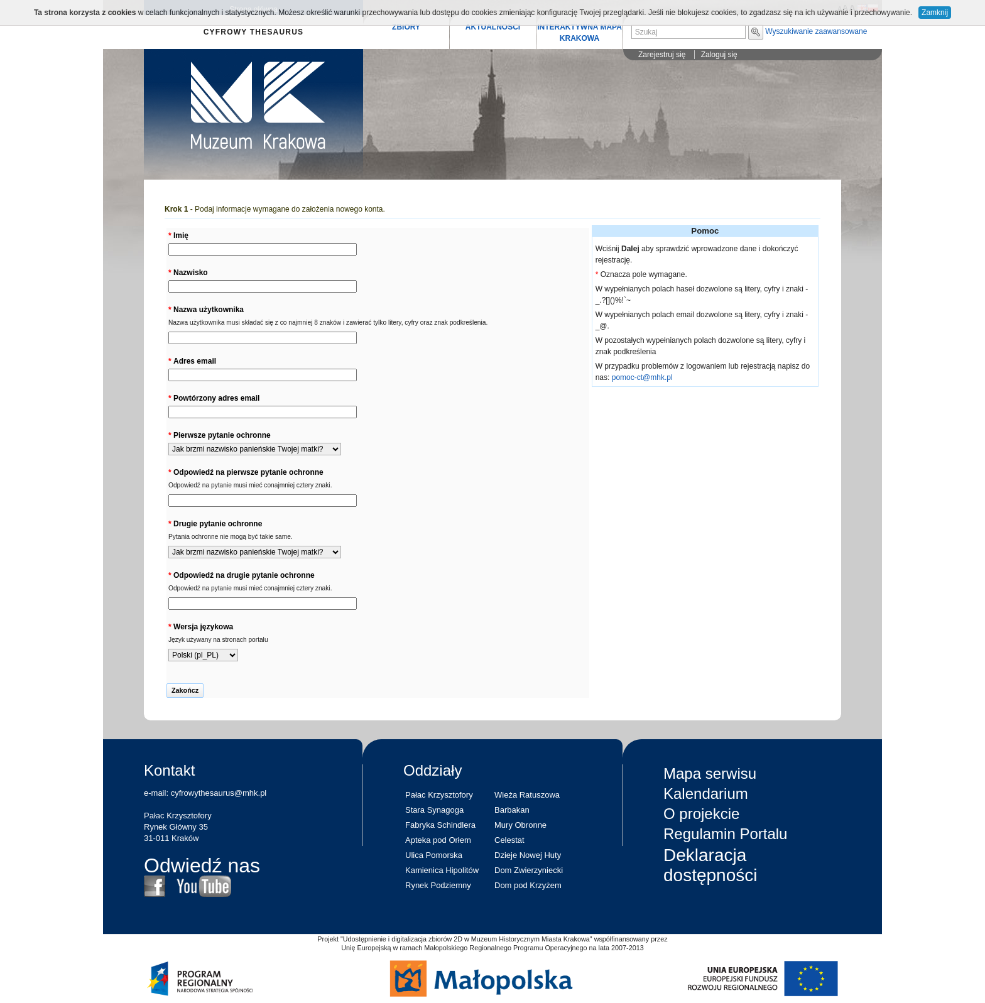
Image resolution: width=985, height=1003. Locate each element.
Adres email (194, 361)
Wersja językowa (203, 626)
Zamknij (935, 12)
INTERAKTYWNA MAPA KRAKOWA (579, 33)
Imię (180, 235)
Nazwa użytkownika (208, 309)
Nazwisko (190, 272)
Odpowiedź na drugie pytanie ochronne (244, 575)
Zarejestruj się (661, 54)
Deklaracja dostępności (710, 865)
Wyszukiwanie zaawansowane (816, 31)
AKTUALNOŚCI (492, 27)
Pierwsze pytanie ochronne (222, 435)
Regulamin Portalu (725, 833)
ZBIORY (406, 27)
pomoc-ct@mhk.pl (642, 377)
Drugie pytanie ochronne (217, 523)
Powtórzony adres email (216, 398)
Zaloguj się (719, 54)
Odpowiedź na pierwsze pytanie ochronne (248, 472)
